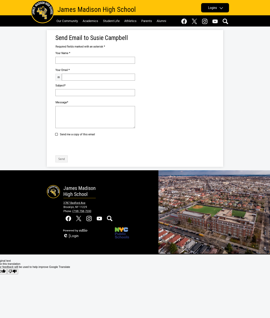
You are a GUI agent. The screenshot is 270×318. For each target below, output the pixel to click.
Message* (61, 102)
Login (71, 236)
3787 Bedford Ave (74, 203)
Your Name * (62, 53)
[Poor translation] (12, 271)
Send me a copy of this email (77, 134)
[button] (215, 7)
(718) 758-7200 (81, 211)
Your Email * (62, 70)
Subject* (60, 85)
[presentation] (81, 146)
